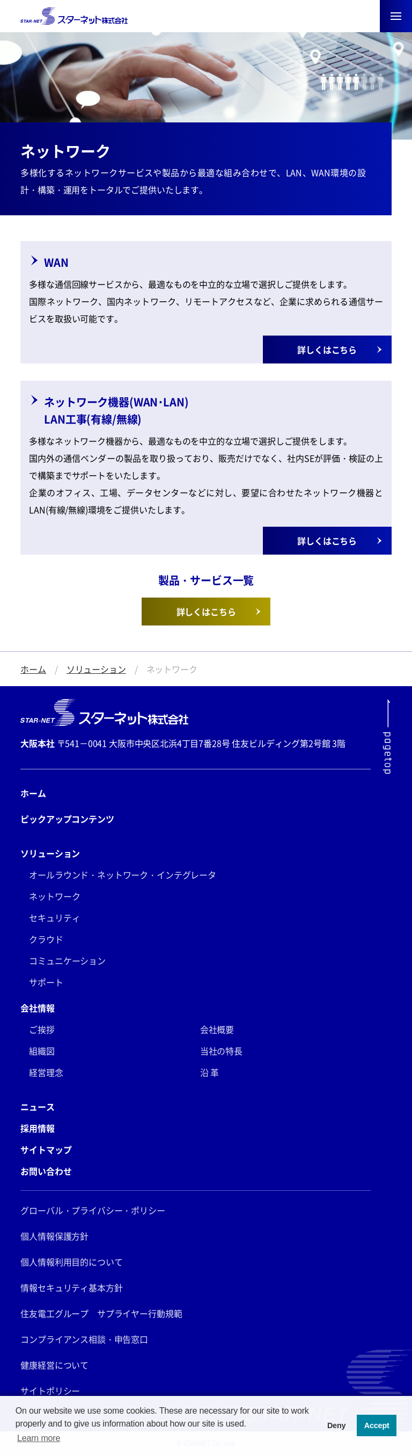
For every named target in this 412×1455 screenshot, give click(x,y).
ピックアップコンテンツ (67, 818)
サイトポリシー (50, 1390)
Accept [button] (376, 1425)
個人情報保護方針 (54, 1236)
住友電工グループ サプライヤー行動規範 (101, 1313)
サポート (46, 982)
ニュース (37, 1106)
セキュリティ (54, 917)
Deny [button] (336, 1425)
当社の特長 (221, 1050)
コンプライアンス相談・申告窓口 (84, 1339)
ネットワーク (54, 896)
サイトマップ (45, 1149)
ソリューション (96, 669)
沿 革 (209, 1072)
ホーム (33, 669)
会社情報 (37, 1007)
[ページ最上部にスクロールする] (387, 736)
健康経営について (54, 1364)
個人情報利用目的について (71, 1261)
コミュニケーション (67, 960)
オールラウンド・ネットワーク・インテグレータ (122, 874)
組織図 (42, 1050)
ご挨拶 (42, 1029)
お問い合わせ (45, 1171)
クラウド (46, 939)
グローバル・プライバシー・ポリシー (92, 1210)
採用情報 (37, 1128)
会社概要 (217, 1029)
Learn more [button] (38, 1438)
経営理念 (46, 1072)
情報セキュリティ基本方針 (71, 1287)
